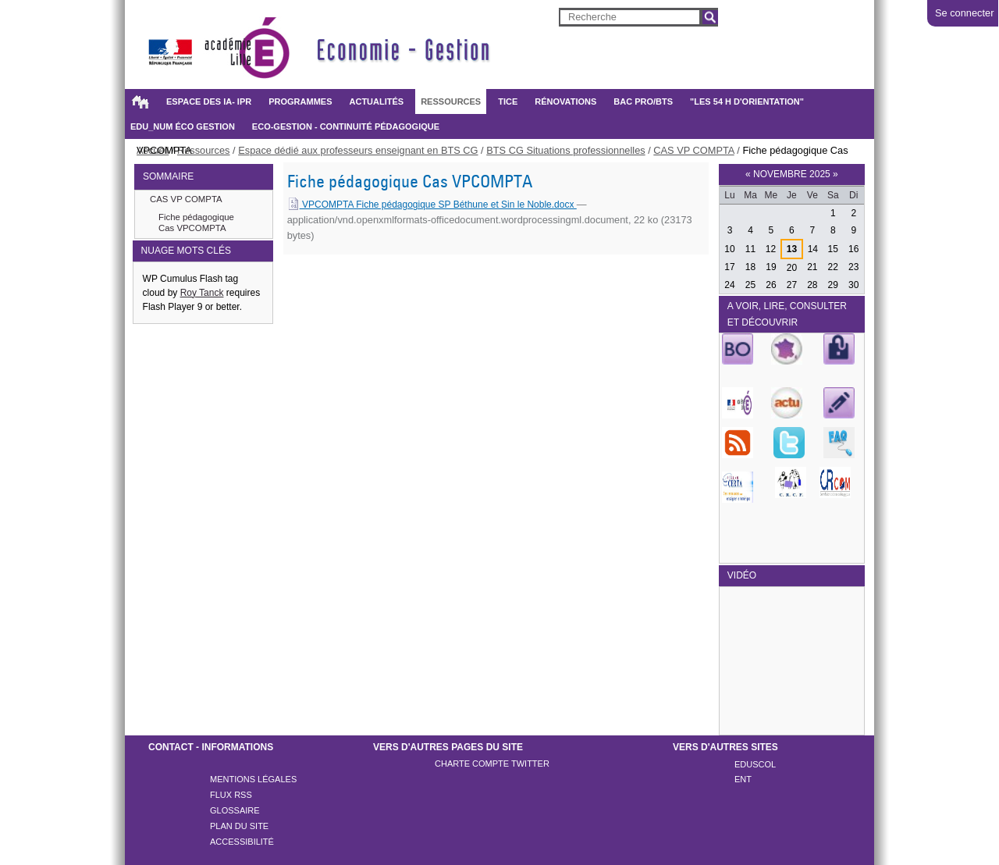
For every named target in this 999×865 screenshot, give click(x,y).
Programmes (300, 101)
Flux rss (231, 794)
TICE (507, 101)
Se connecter (964, 13)
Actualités (377, 101)
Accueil (140, 101)
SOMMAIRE (168, 176)
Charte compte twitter (492, 763)
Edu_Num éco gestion (182, 126)
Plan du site (239, 826)
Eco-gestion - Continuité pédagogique (345, 126)
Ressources (451, 101)
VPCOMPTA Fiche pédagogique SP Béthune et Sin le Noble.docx (432, 204)
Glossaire (235, 810)
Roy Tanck (202, 292)
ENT (743, 779)
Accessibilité (242, 841)
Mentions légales (253, 779)
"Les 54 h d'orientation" (747, 101)
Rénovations (565, 101)
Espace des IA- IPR (208, 101)
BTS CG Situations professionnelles (565, 150)
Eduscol (755, 764)
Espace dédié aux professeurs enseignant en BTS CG (358, 150)
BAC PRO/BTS (643, 101)
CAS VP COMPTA (693, 150)
